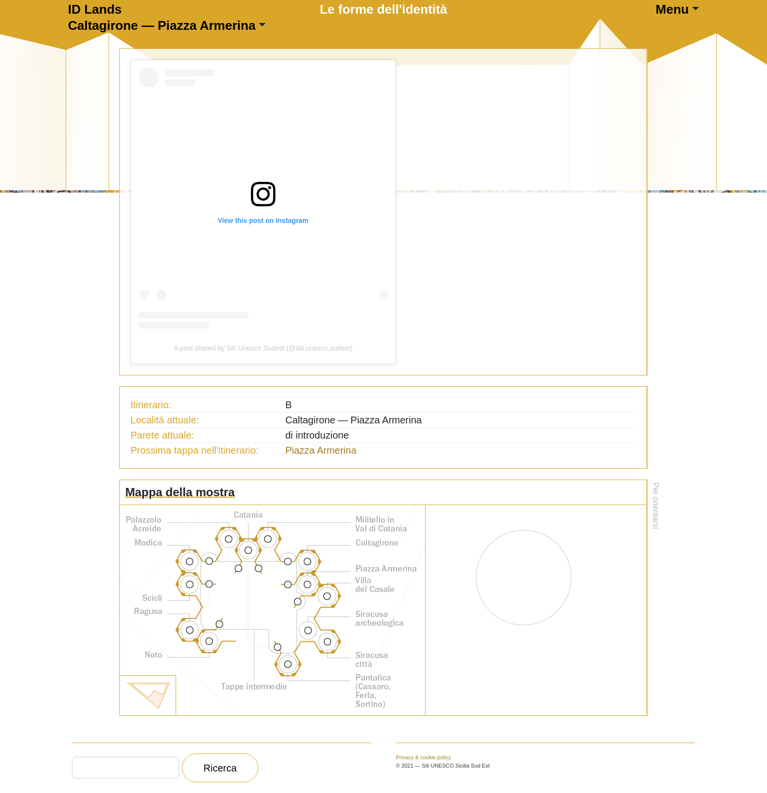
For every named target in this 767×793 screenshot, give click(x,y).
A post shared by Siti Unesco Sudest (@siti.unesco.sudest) (263, 348)
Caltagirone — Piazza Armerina (161, 25)
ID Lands (95, 9)
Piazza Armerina (321, 450)
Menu (672, 9)
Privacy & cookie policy (423, 757)
